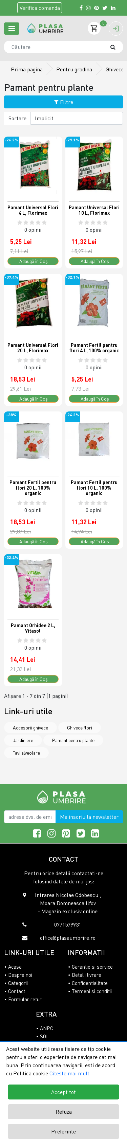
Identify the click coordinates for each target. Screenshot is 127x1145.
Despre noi (20, 975)
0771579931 (67, 924)
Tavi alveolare (26, 753)
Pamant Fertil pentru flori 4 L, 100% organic (94, 347)
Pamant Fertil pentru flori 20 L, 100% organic (32, 487)
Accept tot (63, 1092)
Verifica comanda (40, 7)
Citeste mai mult (69, 1073)
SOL (44, 1036)
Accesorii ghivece (30, 727)
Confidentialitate (90, 983)
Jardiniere (23, 740)
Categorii (18, 983)
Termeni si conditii (92, 991)
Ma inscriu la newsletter (89, 816)
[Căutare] (116, 47)
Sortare (17, 118)
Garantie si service (92, 967)
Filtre (63, 102)
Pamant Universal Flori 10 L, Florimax (94, 210)
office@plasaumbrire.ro (68, 937)
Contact (16, 991)
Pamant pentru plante (73, 740)
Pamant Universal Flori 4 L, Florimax (32, 210)
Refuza (64, 1111)
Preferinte (63, 1131)
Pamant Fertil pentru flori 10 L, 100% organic (94, 487)
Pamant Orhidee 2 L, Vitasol (33, 628)
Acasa (15, 967)
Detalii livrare (86, 975)
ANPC (46, 1028)
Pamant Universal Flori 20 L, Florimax (32, 347)
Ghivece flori (79, 727)
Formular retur (25, 999)
